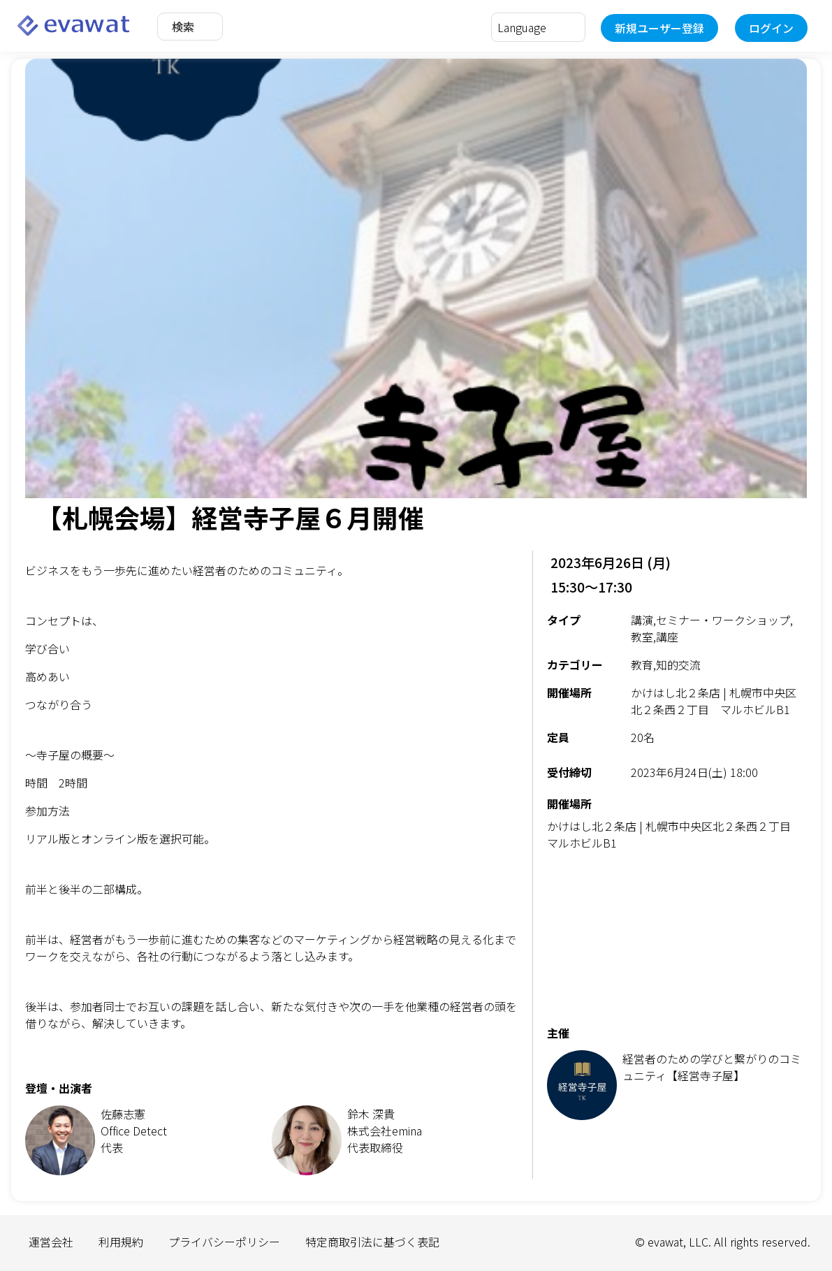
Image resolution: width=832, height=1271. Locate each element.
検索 (183, 26)
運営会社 (51, 1241)
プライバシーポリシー (224, 1241)
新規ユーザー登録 (659, 28)
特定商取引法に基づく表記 (372, 1241)
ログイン (771, 28)
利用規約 (120, 1241)
